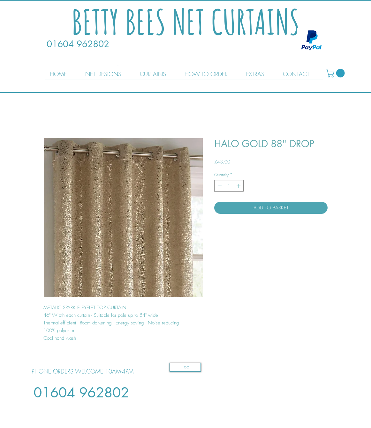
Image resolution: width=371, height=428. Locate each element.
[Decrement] (219, 185)
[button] (336, 73)
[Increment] (239, 185)
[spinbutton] (229, 185)
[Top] (185, 367)
